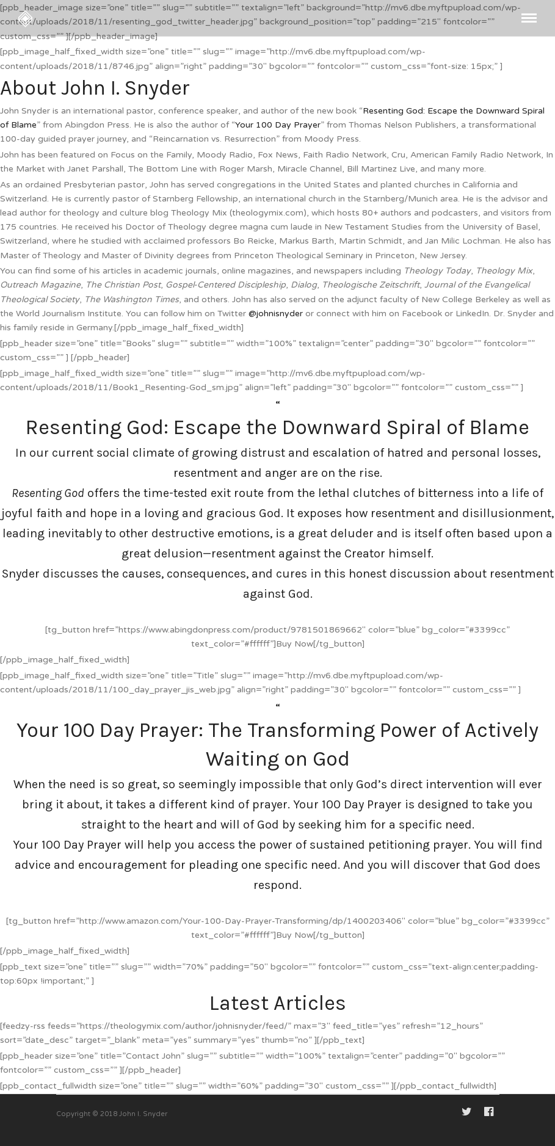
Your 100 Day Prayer (278, 125)
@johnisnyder (275, 313)
